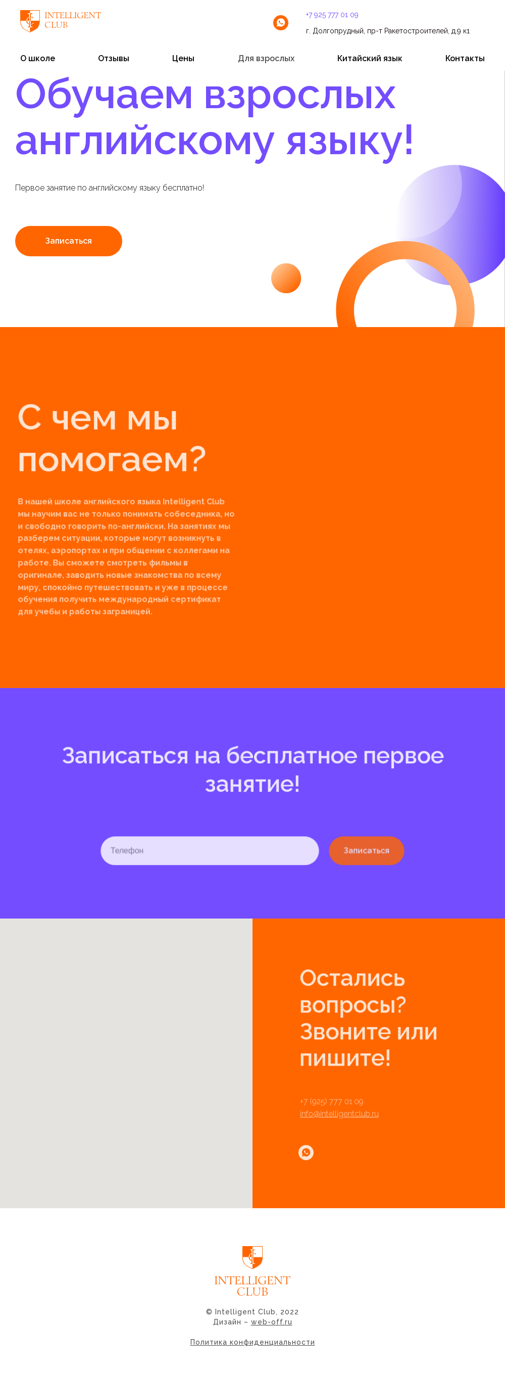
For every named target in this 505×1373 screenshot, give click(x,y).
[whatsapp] (280, 22)
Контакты (465, 58)
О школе (37, 58)
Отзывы (113, 58)
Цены (183, 58)
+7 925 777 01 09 (332, 15)
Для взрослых (266, 58)
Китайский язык (369, 58)
